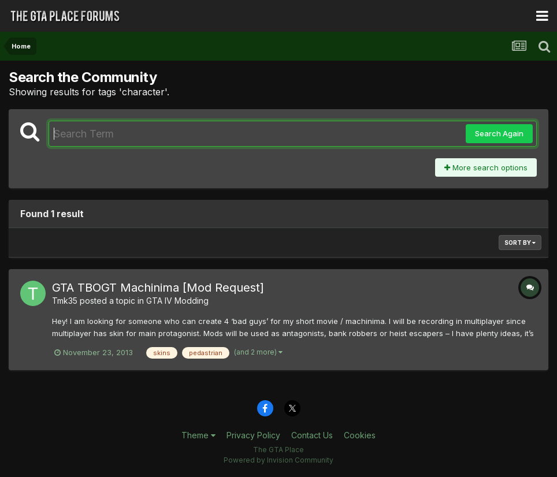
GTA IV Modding (177, 300)
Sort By (520, 242)
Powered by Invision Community (278, 460)
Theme (198, 435)
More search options (486, 167)
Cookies (360, 435)
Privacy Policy (253, 435)
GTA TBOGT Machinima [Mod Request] (158, 288)
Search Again (499, 133)
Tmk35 (64, 300)
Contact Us (312, 435)
